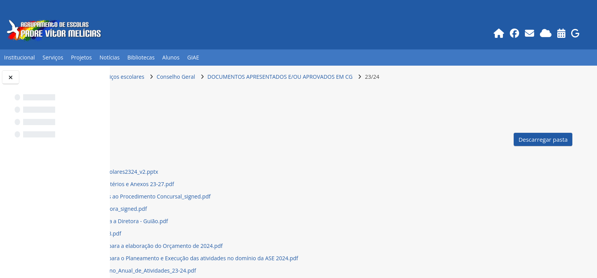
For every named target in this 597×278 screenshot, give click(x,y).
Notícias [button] (110, 57)
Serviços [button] (52, 57)
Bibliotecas (141, 57)
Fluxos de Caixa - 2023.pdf (189, 233)
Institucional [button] (19, 57)
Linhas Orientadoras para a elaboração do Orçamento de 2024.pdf (240, 245)
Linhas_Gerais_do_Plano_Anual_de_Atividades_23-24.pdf (227, 270)
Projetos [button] (81, 57)
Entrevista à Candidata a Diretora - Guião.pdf (213, 221)
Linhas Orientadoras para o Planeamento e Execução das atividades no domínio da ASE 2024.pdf (278, 258)
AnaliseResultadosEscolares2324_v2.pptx (208, 171)
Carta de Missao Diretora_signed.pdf (202, 208)
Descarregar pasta (544, 139)
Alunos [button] (171, 57)
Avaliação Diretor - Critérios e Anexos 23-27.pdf (216, 184)
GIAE (193, 57)
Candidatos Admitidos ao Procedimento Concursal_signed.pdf (234, 196)
